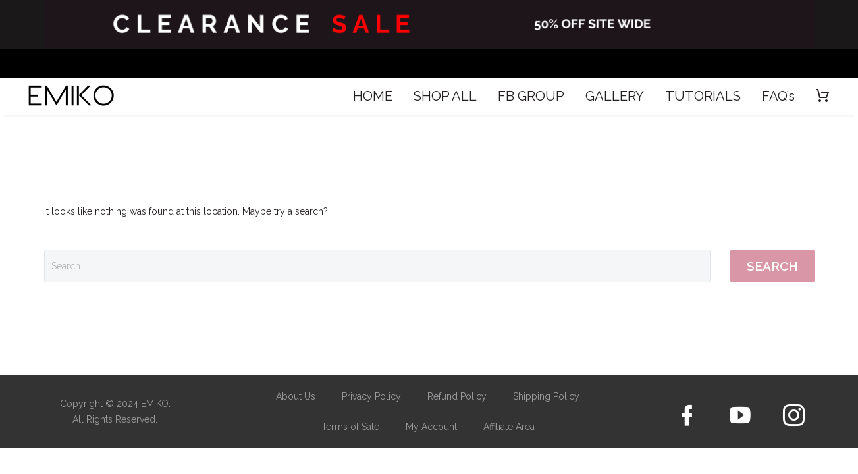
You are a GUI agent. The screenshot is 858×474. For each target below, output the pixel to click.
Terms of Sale (350, 426)
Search (772, 266)
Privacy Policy (371, 396)
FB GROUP (531, 96)
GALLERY (614, 96)
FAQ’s (778, 96)
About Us (295, 396)
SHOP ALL (445, 96)
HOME (372, 96)
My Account (431, 426)
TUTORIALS (703, 96)
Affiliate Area (509, 426)
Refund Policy (457, 396)
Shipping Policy (546, 396)
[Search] (377, 266)
